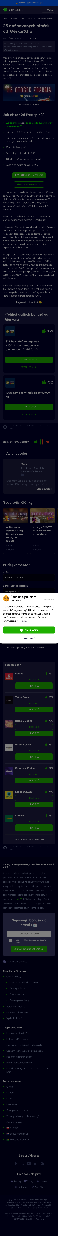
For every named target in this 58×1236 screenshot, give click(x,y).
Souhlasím (31, 630)
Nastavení (29, 638)
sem (24, 620)
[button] (49, 598)
